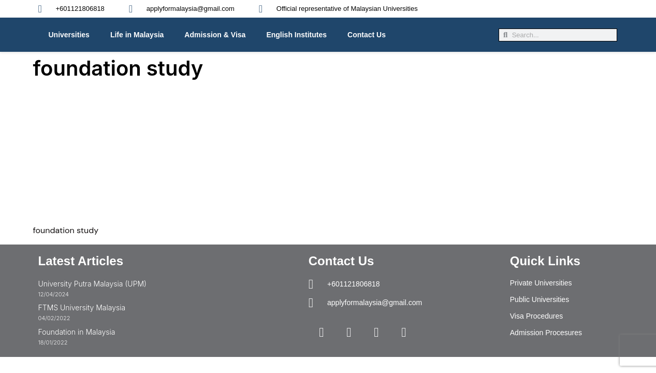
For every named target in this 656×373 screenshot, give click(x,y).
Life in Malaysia (137, 35)
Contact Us (366, 35)
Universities (69, 35)
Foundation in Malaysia (76, 331)
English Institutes (296, 35)
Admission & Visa (214, 35)
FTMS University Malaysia (82, 307)
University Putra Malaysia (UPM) (92, 283)
